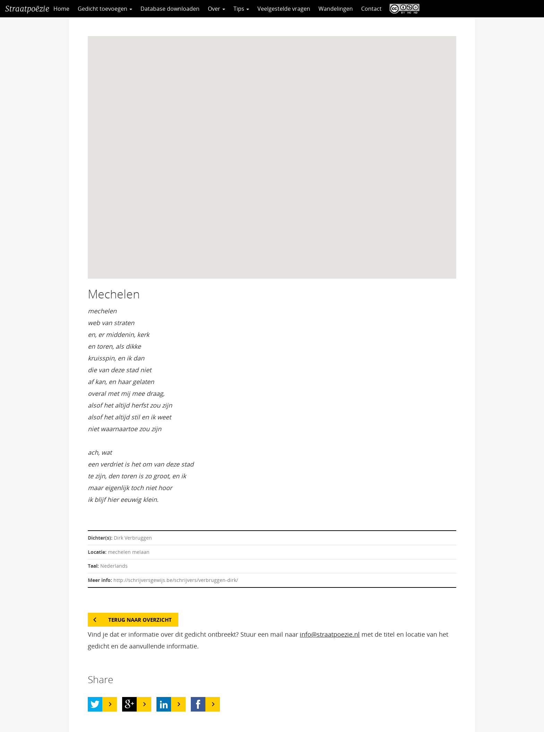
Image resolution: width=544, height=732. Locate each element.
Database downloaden (170, 8)
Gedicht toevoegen (105, 8)
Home (61, 8)
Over (216, 8)
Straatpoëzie (27, 9)
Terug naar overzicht (140, 619)
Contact (371, 8)
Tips (241, 8)
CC (403, 8)
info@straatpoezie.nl (330, 634)
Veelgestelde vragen (283, 8)
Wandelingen (335, 8)
